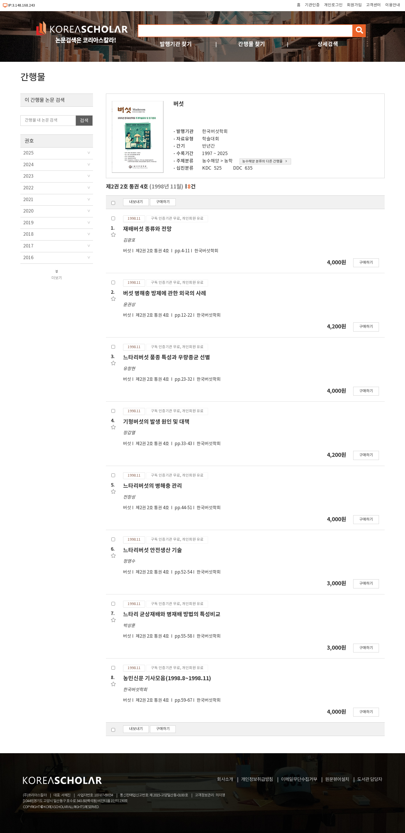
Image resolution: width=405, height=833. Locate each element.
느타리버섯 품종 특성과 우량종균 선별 (166, 357)
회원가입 (354, 5)
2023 (28, 176)
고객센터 (373, 5)
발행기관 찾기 (176, 44)
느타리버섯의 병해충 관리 (152, 486)
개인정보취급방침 (257, 779)
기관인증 (312, 5)
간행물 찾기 (251, 44)
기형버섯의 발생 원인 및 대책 (156, 422)
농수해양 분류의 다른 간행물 (264, 161)
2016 (28, 257)
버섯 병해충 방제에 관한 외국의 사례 (164, 293)
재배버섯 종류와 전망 (147, 229)
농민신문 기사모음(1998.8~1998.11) (167, 678)
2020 (28, 211)
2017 (28, 246)
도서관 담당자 (369, 779)
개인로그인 (333, 5)
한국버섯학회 (215, 131)
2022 (28, 188)
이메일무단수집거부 (299, 779)
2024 (28, 164)
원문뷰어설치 (337, 779)
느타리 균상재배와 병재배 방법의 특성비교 (171, 614)
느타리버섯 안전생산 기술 (152, 550)
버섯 (127, 251)
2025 (28, 153)
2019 (28, 222)
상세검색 (327, 44)
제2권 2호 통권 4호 (153, 251)
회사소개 (225, 779)
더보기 (57, 275)
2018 (28, 234)
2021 (28, 199)
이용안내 (392, 5)
